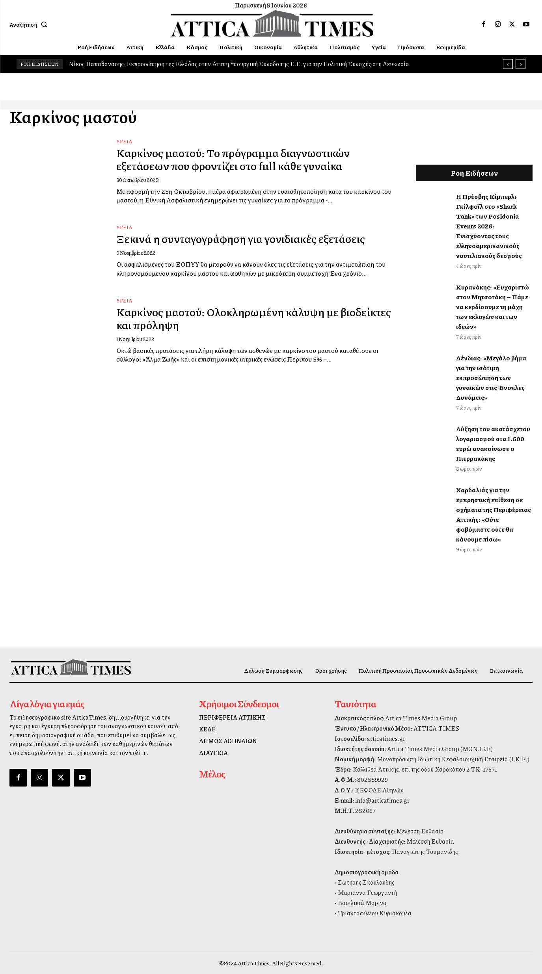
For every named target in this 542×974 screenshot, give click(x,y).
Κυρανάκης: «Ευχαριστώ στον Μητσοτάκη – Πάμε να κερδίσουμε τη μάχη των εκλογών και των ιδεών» (492, 306)
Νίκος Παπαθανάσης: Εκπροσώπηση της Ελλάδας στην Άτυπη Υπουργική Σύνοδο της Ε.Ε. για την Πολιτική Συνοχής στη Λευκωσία (239, 63)
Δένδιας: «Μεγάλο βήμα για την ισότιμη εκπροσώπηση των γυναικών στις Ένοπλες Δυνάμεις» (491, 377)
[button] (29, 24)
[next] (520, 64)
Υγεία (124, 141)
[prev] (508, 64)
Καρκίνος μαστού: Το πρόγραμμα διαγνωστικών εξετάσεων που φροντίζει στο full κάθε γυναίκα (239, 159)
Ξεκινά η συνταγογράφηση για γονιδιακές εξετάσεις (249, 238)
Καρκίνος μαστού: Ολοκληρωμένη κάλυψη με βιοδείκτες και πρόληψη (233, 318)
